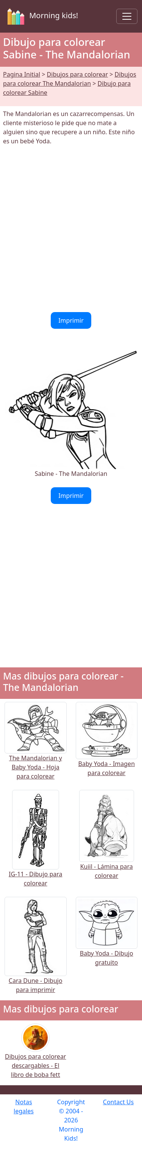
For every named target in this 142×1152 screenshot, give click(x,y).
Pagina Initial (21, 74)
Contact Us (118, 1102)
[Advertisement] (71, 229)
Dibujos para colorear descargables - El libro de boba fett (35, 1056)
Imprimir (71, 320)
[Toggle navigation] (126, 16)
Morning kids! (41, 16)
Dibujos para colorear (77, 74)
